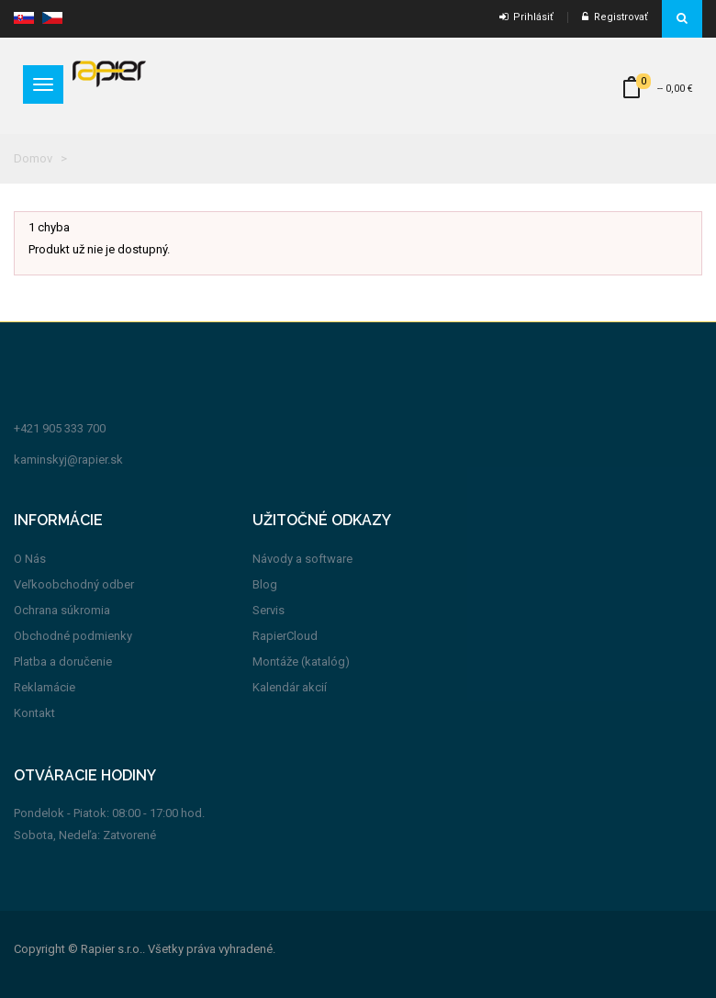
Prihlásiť (526, 17)
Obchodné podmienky (73, 636)
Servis (268, 610)
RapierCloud (285, 636)
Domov (33, 158)
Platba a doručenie (63, 661)
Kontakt (34, 713)
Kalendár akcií (289, 687)
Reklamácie (44, 687)
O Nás (30, 559)
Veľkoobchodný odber (74, 584)
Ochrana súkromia (62, 610)
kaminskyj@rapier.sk (68, 459)
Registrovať (615, 17)
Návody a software (302, 559)
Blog (264, 584)
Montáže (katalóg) (301, 661)
